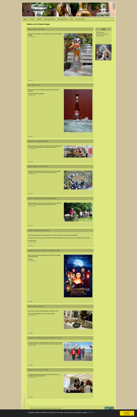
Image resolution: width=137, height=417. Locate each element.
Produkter (31, 19)
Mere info (91, 412)
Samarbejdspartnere (62, 19)
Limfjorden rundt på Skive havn (38, 141)
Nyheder (25, 19)
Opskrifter (39, 19)
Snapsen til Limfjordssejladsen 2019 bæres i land (44, 338)
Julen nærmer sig (34, 85)
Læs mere (32, 36)
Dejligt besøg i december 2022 (38, 166)
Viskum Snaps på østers (36, 306)
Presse (71, 19)
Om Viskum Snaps (80, 19)
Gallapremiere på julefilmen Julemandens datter (44, 250)
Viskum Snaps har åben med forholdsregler (42, 198)
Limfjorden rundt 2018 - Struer (38, 370)
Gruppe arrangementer (49, 19)
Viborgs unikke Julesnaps (36, 29)
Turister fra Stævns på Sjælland (38, 230)
